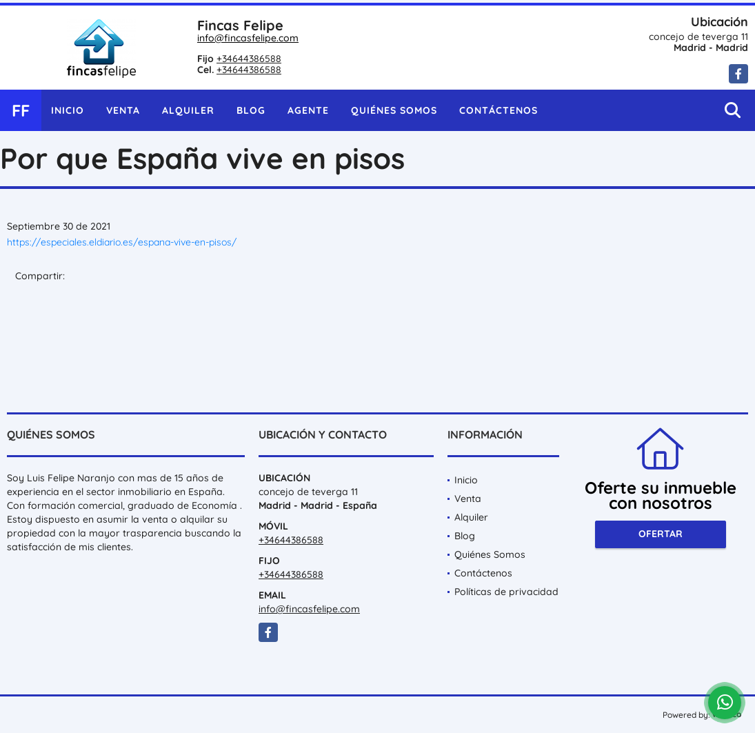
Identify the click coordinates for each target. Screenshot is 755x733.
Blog (250, 110)
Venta (123, 110)
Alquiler (188, 110)
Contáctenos (498, 110)
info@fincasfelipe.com (248, 38)
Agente (308, 110)
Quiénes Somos (394, 110)
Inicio (67, 110)
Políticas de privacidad (506, 591)
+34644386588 (249, 58)
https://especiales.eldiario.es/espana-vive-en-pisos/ (121, 242)
